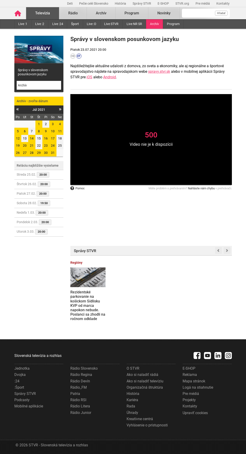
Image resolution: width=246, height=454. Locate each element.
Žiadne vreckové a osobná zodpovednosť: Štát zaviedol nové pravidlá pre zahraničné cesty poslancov (128, 305)
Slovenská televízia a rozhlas (38, 355)
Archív (154, 24)
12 (18, 138)
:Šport (19, 387)
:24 (16, 381)
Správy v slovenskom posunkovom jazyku (33, 72)
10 (53, 131)
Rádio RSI (78, 400)
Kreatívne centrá (140, 419)
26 (18, 153)
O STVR (133, 368)
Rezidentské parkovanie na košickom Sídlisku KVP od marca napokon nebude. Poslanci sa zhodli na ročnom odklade (87, 305)
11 (60, 131)
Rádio (73, 13)
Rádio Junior (80, 412)
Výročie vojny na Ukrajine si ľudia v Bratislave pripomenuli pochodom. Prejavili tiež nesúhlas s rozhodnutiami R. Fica (171, 307)
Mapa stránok (194, 381)
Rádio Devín (80, 381)
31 (53, 153)
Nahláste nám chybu (201, 188)
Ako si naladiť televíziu (145, 381)
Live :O (91, 24)
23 (46, 145)
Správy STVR (142, 3)
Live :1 (22, 24)
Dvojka (20, 374)
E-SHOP (164, 3)
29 (39, 153)
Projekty (189, 400)
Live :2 (39, 24)
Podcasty (22, 400)
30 (46, 153)
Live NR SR (134, 24)
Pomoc (77, 188)
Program (173, 24)
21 (32, 145)
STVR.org (182, 3)
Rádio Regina (81, 374)
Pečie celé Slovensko (94, 3)
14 (32, 138)
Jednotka (22, 368)
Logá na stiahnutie (198, 387)
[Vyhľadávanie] (206, 13)
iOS (89, 77)
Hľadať (221, 13)
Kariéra (132, 400)
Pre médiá (203, 3)
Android (109, 77)
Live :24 (57, 24)
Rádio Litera (80, 406)
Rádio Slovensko (84, 368)
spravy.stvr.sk (159, 71)
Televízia (42, 13)
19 (18, 145)
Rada (131, 406)
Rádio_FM (78, 387)
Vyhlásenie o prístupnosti (147, 425)
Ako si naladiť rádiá (142, 374)
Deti (70, 3)
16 (46, 138)
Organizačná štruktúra (145, 387)
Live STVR (111, 24)
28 (32, 153)
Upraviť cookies (195, 413)
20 (25, 145)
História (121, 3)
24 (53, 145)
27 (25, 153)
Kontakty (223, 3)
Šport (75, 24)
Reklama (190, 374)
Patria (75, 393)
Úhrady (132, 412)
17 (53, 138)
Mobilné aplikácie (28, 406)
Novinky (164, 13)
